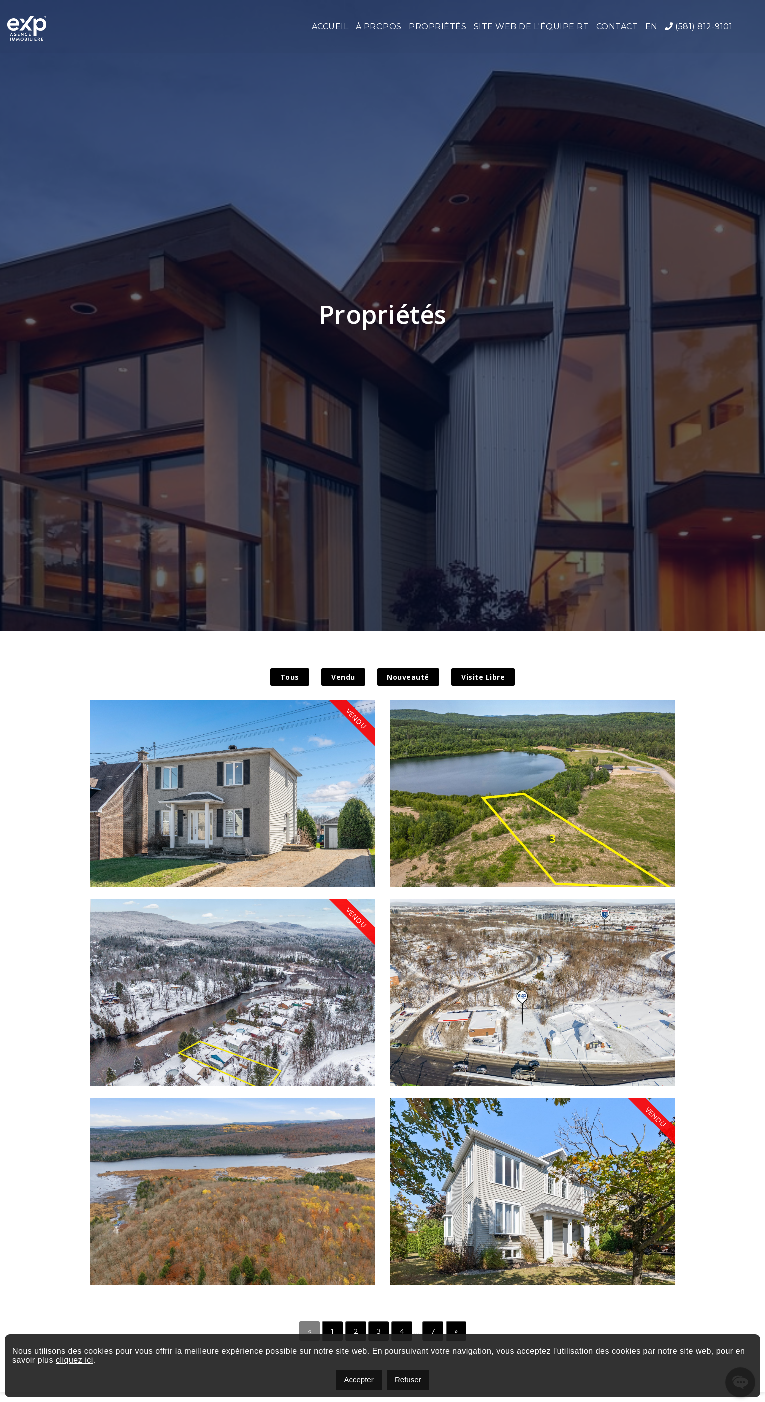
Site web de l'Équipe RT (531, 26)
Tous (289, 677)
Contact (617, 26)
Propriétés (437, 26)
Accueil (330, 26)
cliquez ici (74, 1360)
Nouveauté (408, 677)
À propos (379, 26)
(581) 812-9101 (698, 26)
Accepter (358, 1379)
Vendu (343, 677)
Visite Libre (483, 677)
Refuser (408, 1379)
